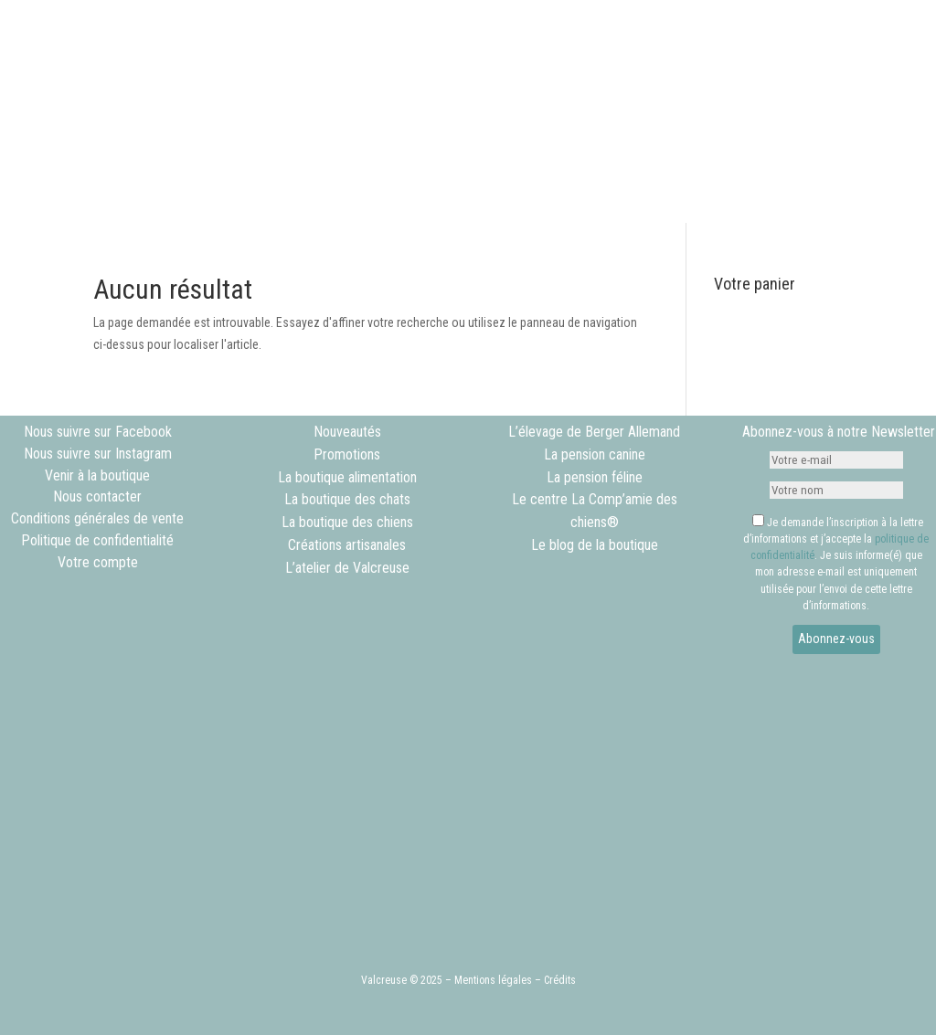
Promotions (347, 454)
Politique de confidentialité (97, 540)
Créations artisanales (347, 545)
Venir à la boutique (97, 475)
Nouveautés (347, 431)
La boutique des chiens (347, 522)
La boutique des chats (347, 499)
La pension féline (595, 477)
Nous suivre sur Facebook (98, 431)
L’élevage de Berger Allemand (594, 431)
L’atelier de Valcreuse (347, 567)
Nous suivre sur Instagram (98, 453)
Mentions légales (493, 980)
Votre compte (98, 562)
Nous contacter (97, 496)
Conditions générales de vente (97, 518)
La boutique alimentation (347, 477)
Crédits (560, 980)
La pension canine (594, 454)
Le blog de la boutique (594, 545)
